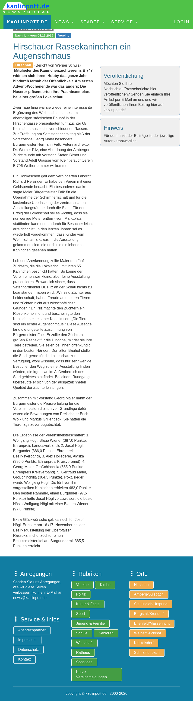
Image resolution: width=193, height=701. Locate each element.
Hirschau (141, 585)
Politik (81, 594)
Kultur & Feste (88, 604)
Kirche (105, 585)
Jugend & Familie (90, 623)
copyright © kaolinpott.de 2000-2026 (96, 693)
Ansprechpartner (32, 630)
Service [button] (124, 22)
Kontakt (24, 659)
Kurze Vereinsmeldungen (91, 674)
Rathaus (83, 653)
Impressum (27, 640)
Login (182, 22)
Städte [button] (92, 22)
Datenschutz (28, 650)
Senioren (106, 633)
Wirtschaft (84, 643)
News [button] (64, 22)
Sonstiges (84, 662)
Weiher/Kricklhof (147, 633)
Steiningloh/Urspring (151, 604)
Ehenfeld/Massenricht (152, 623)
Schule (82, 633)
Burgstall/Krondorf (149, 614)
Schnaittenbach (147, 653)
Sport (80, 614)
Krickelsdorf (144, 643)
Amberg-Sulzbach (149, 594)
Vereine (82, 585)
